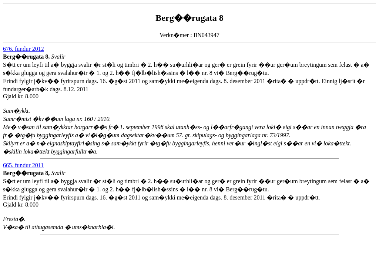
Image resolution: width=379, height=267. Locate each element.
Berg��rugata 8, (27, 56)
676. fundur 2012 (23, 49)
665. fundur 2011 (23, 165)
